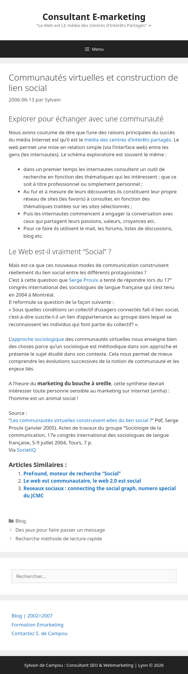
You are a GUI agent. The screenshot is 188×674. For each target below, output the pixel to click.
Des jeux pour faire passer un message (60, 529)
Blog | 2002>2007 (32, 615)
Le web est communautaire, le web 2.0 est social (82, 480)
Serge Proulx (83, 280)
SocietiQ (26, 449)
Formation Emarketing (37, 624)
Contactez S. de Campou (40, 633)
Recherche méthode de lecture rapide (58, 538)
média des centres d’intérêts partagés (127, 139)
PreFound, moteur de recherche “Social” (72, 473)
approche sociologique (38, 339)
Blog (20, 520)
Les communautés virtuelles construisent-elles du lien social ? (81, 420)
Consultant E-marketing (94, 17)
